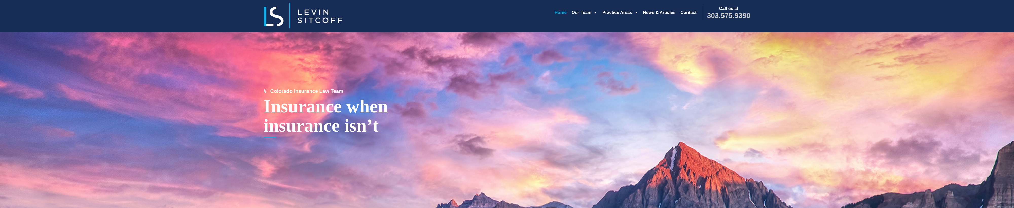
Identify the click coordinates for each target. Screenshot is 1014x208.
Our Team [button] (584, 12)
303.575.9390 (728, 16)
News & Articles (659, 12)
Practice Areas (620, 12)
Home (561, 12)
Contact (688, 12)
